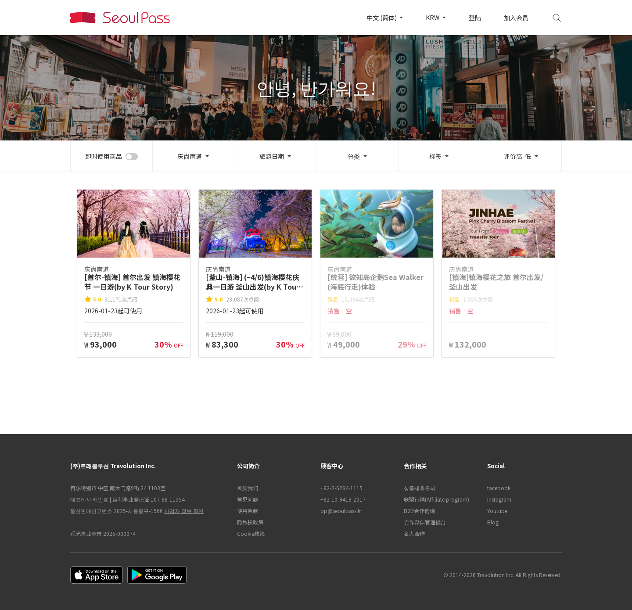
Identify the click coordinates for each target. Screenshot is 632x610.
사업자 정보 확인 (184, 510)
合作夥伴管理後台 (425, 522)
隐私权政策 (250, 522)
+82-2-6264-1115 (341, 488)
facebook (498, 488)
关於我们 (247, 488)
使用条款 (247, 510)
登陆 (475, 17)
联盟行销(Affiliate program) (436, 499)
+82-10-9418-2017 (343, 499)
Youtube (497, 510)
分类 (354, 156)
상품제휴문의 (419, 488)
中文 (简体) (382, 17)
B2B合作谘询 (419, 510)
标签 (435, 156)
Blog (493, 522)
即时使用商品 (103, 156)
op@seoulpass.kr (341, 510)
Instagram (499, 499)
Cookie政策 (251, 533)
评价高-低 (517, 156)
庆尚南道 (189, 156)
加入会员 (516, 17)
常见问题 (247, 499)
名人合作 (414, 533)
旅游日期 (271, 156)
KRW (433, 17)
